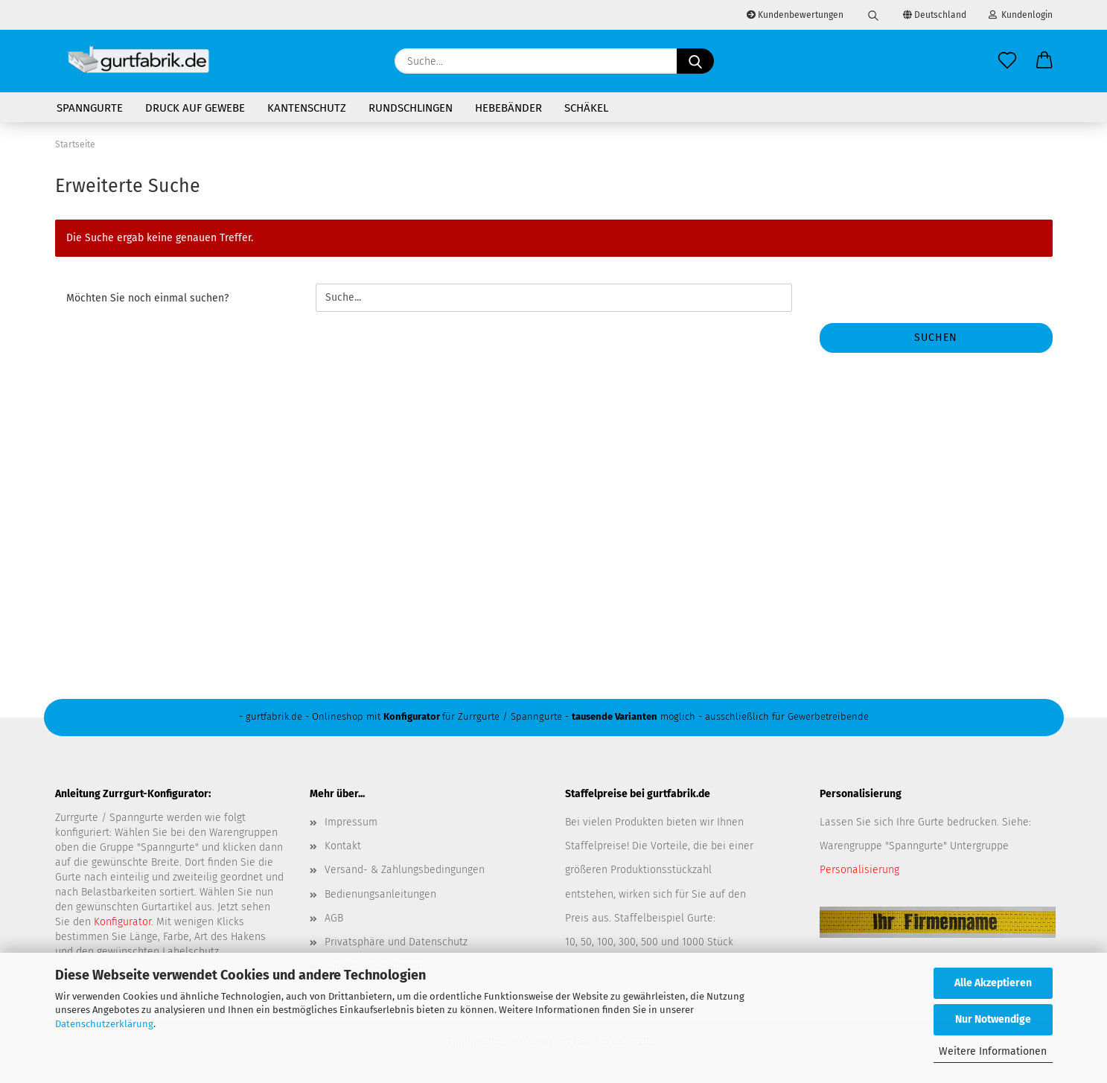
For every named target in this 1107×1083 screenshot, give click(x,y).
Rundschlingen (411, 108)
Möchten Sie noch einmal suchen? (147, 298)
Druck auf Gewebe (195, 108)
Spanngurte (90, 108)
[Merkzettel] (1007, 61)
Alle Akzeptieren (993, 983)
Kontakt (343, 846)
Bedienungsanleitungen (380, 894)
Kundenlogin (1021, 15)
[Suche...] (695, 61)
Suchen (935, 337)
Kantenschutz (306, 108)
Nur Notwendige (993, 1019)
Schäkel (586, 108)
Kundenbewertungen (795, 15)
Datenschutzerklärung (104, 1023)
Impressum (351, 822)
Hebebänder (508, 108)
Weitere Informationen (993, 1051)
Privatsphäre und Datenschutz (396, 942)
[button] (1044, 61)
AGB (334, 918)
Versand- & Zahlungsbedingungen (405, 869)
